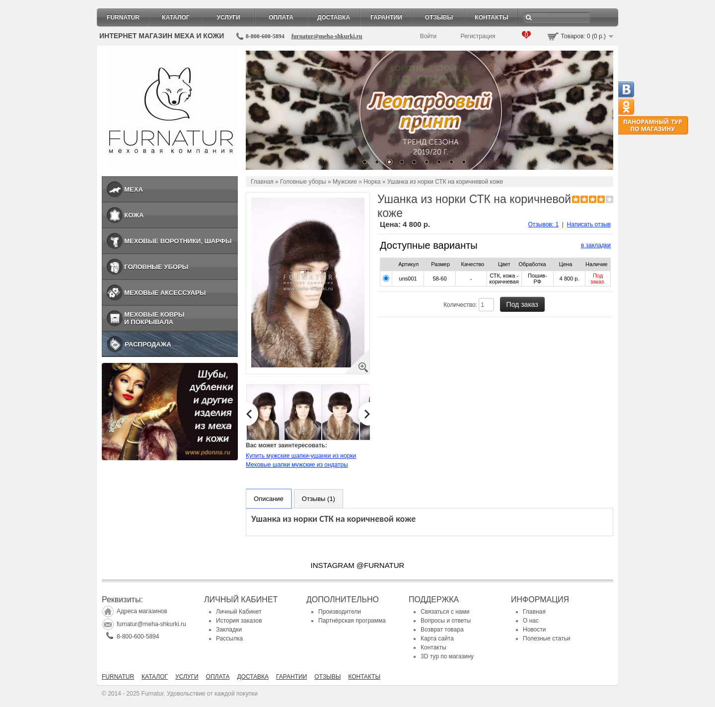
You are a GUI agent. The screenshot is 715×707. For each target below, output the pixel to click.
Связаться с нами (445, 611)
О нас (531, 620)
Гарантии (386, 17)
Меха (133, 189)
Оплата (281, 17)
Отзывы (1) (318, 498)
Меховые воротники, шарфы (177, 241)
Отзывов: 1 (543, 224)
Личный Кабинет (239, 611)
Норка (371, 181)
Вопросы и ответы (446, 620)
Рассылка (229, 638)
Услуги (228, 17)
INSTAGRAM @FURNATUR (358, 565)
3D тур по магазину (447, 656)
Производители (339, 611)
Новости (534, 629)
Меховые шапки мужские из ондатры (297, 464)
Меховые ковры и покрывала (154, 318)
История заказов (239, 620)
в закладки (596, 245)
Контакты (491, 17)
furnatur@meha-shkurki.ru (326, 36)
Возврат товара (442, 629)
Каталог (175, 17)
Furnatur (123, 17)
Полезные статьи (546, 638)
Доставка (333, 17)
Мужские (345, 181)
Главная (262, 181)
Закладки (229, 629)
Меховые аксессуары (165, 292)
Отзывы (439, 17)
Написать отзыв (589, 224)
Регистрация (477, 36)
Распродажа (148, 344)
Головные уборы (156, 267)
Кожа (133, 215)
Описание (269, 498)
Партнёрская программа (352, 620)
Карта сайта (437, 638)
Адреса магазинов (142, 611)
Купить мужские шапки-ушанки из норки (301, 455)
